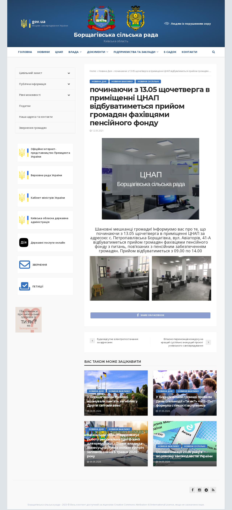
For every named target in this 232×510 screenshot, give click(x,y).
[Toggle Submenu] (69, 73)
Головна (25, 52)
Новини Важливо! (122, 81)
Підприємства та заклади (134, 52)
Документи (96, 52)
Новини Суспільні (149, 81)
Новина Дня (99, 81)
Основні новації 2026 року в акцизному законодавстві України (184, 455)
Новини (43, 52)
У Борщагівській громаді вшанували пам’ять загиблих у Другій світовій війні (112, 402)
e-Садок (170, 52)
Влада (73, 52)
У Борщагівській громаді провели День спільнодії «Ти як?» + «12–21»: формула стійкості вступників (184, 402)
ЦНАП (59, 52)
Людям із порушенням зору (191, 23)
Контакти (189, 52)
